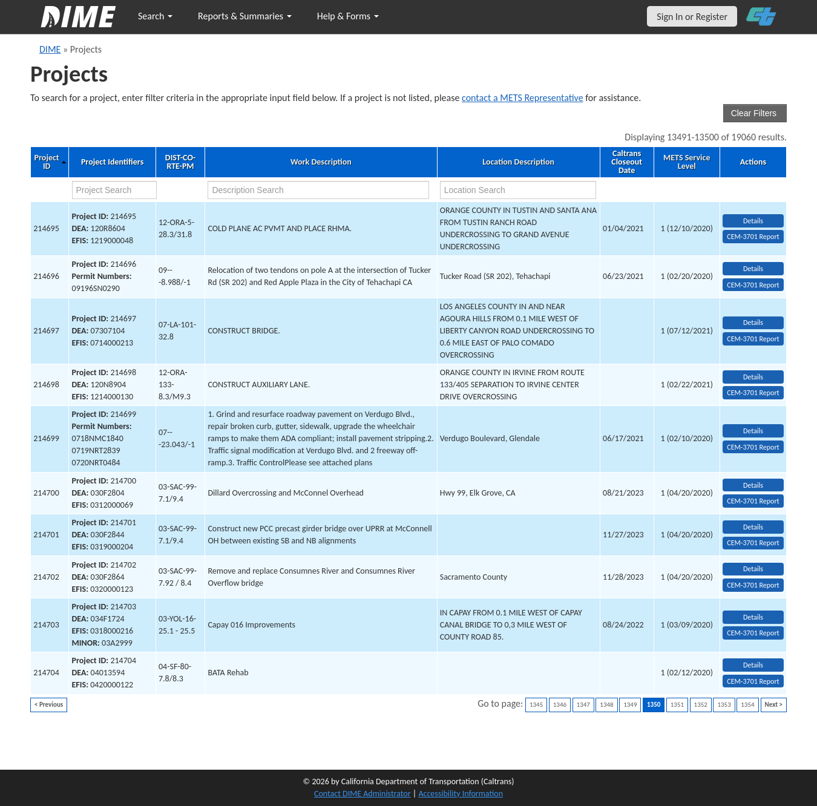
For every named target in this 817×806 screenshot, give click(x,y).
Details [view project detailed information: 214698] (753, 377)
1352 (700, 705)
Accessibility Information (460, 793)
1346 (559, 705)
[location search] (518, 190)
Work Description (321, 162)
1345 (536, 705)
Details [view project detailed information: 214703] (753, 617)
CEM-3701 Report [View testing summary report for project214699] (753, 447)
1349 (630, 705)
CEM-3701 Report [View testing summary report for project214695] (753, 236)
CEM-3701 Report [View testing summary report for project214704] (753, 681)
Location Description (518, 162)
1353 (723, 705)
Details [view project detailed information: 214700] (753, 485)
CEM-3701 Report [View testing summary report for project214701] (753, 543)
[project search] (114, 190)
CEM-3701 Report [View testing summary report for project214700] (753, 501)
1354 (747, 705)
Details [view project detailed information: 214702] (753, 569)
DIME (50, 49)
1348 (606, 705)
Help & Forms (348, 16)
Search (155, 16)
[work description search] (318, 190)
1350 (653, 705)
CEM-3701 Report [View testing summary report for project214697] (753, 339)
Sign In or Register (692, 16)
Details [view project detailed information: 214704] (753, 665)
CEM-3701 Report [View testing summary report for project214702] (753, 585)
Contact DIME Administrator (362, 793)
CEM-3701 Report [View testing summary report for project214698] (753, 392)
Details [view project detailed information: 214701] (753, 527)
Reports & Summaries (245, 16)
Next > (774, 705)
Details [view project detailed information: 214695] (753, 221)
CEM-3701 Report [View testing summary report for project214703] (753, 633)
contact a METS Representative (522, 97)
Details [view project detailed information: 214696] (753, 268)
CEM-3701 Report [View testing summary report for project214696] (753, 285)
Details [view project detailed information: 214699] (753, 431)
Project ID (46, 162)
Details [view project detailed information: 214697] (753, 322)
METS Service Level (686, 162)
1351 (677, 705)
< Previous (48, 705)
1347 (583, 705)
